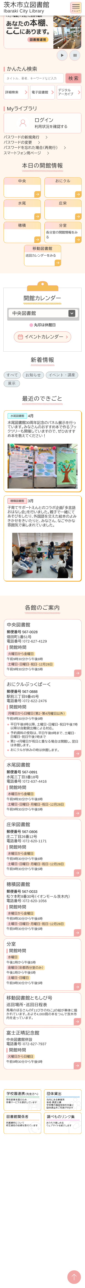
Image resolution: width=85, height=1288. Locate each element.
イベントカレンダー (44, 336)
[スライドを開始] (62, 55)
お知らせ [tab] (33, 375)
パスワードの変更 (18, 142)
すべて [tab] (12, 375)
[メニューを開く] (75, 7)
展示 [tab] (12, 383)
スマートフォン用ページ (22, 153)
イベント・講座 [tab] (62, 375)
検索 (73, 78)
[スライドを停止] (74, 55)
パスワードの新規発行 (21, 137)
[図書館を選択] (43, 313)
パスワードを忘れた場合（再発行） (31, 148)
